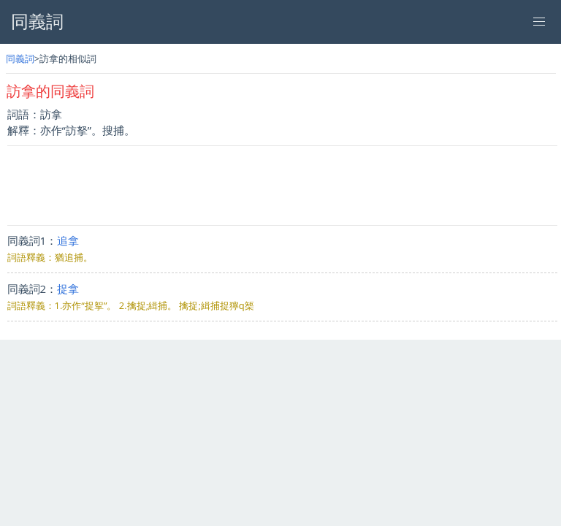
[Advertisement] (282, 185)
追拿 (68, 240)
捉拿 (68, 288)
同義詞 (20, 58)
